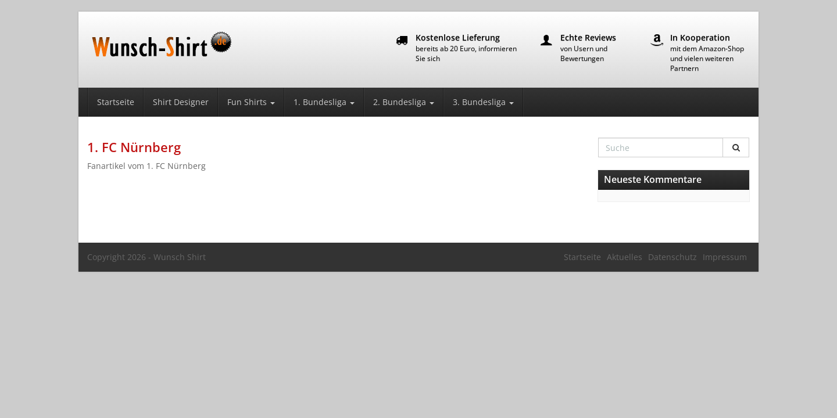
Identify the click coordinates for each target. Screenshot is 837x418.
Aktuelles (624, 256)
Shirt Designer (181, 101)
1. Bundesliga (324, 101)
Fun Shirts (251, 101)
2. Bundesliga (403, 101)
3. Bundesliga (483, 101)
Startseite (115, 101)
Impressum (725, 256)
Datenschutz (672, 256)
